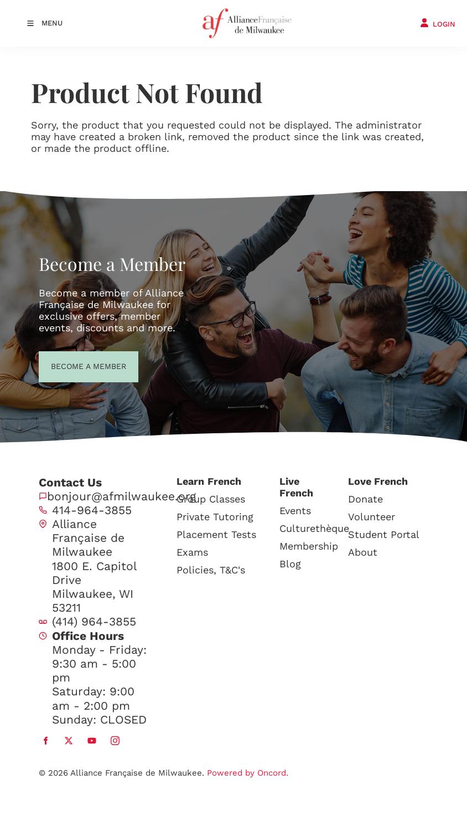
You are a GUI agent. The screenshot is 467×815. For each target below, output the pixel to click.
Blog (290, 564)
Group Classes (211, 499)
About (362, 552)
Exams (192, 552)
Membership (308, 546)
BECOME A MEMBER (68, 365)
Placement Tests (216, 534)
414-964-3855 (92, 510)
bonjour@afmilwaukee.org (121, 496)
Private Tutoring (215, 516)
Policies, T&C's (211, 570)
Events (295, 510)
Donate (365, 499)
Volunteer (371, 516)
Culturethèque (314, 528)
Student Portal (383, 534)
